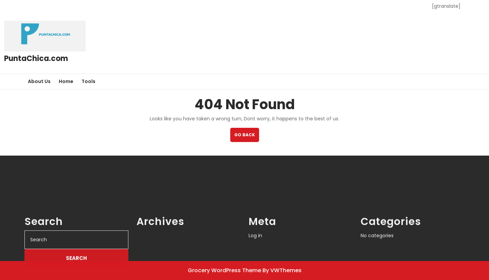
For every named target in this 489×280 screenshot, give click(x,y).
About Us (39, 81)
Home (66, 81)
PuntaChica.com (36, 58)
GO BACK (246, 137)
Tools (88, 81)
